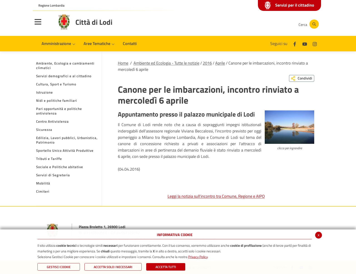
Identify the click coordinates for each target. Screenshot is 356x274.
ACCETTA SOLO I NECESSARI (113, 266)
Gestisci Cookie (59, 266)
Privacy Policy (198, 256)
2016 (207, 63)
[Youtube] (262, 24)
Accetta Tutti (166, 266)
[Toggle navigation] (44, 25)
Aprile (220, 63)
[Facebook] (249, 24)
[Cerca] (308, 24)
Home (123, 63)
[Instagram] (276, 24)
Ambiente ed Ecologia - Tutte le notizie (166, 63)
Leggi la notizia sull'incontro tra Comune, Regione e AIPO (216, 196)
